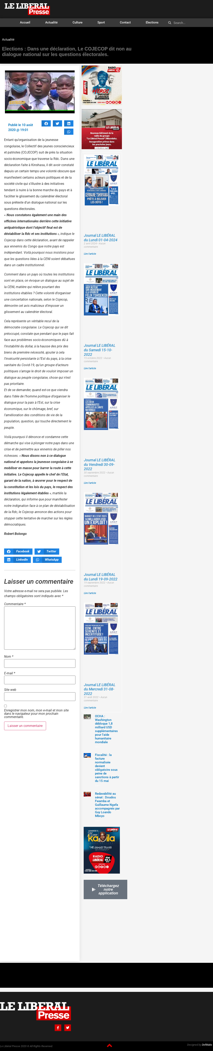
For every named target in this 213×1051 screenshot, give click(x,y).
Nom (8, 656)
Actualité (51, 22)
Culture (77, 22)
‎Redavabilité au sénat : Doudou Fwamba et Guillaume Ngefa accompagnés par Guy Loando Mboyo (107, 805)
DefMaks (207, 1044)
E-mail (9, 673)
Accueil (25, 22)
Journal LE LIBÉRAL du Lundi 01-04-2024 (100, 237)
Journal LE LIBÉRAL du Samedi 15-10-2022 (99, 349)
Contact (125, 22)
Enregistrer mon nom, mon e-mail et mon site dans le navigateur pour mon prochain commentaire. (36, 714)
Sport (101, 22)
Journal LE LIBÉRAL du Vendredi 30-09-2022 (99, 464)
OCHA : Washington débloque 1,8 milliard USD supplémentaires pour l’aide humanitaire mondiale (106, 729)
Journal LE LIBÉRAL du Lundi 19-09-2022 (100, 576)
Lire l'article (90, 253)
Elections (152, 22)
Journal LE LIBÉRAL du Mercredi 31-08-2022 (99, 689)
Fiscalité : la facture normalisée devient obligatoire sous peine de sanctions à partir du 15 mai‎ (107, 768)
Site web (10, 689)
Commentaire (15, 604)
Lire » (98, 746)
